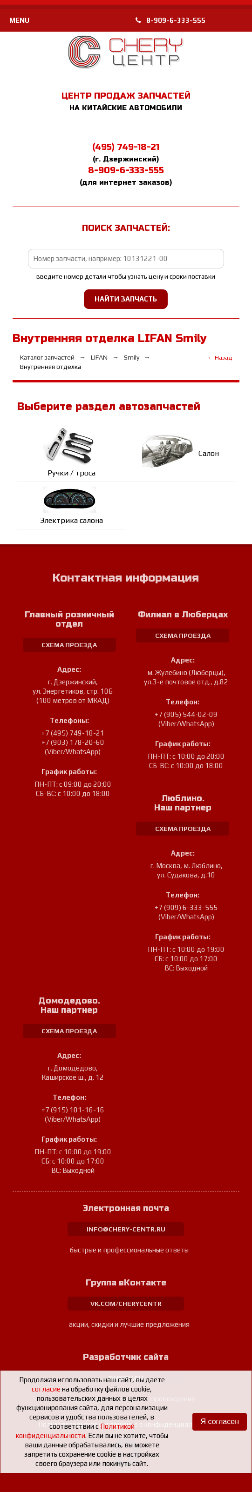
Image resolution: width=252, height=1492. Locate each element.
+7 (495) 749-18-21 (72, 733)
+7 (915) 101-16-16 (72, 1110)
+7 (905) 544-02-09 (186, 714)
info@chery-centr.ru (126, 1229)
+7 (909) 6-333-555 (186, 907)
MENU (19, 20)
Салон (208, 453)
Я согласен (219, 1421)
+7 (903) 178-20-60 (72, 742)
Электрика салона (71, 520)
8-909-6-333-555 (170, 20)
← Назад (219, 357)
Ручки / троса (71, 472)
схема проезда (69, 645)
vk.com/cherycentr (126, 1303)
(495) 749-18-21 (125, 147)
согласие (46, 1389)
